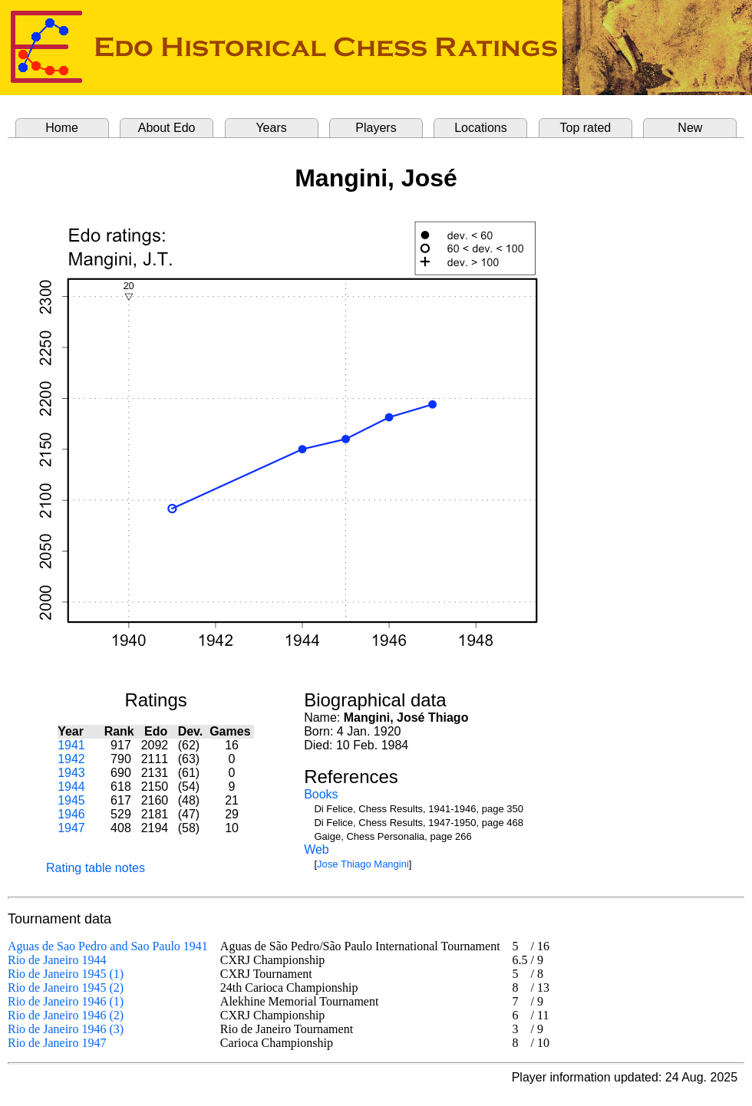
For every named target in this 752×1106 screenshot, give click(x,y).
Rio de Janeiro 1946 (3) (66, 1028)
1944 (71, 786)
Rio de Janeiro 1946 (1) (66, 1001)
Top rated (586, 127)
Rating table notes (95, 867)
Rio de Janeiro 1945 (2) (66, 987)
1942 (71, 758)
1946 (71, 814)
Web (316, 849)
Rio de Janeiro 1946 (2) (66, 1015)
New (690, 127)
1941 (71, 745)
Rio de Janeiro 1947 (57, 1042)
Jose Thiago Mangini (363, 864)
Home (61, 127)
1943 (71, 772)
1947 (71, 827)
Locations (480, 127)
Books (321, 794)
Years (271, 127)
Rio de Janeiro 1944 (57, 959)
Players (375, 127)
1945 (71, 800)
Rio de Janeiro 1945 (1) (66, 973)
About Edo (167, 127)
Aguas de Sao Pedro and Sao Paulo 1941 (108, 946)
